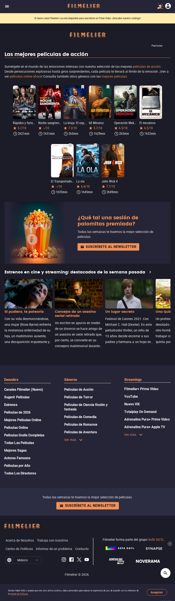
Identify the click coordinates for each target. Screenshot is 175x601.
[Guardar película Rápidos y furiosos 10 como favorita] (32, 86)
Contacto (82, 548)
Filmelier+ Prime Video (141, 389)
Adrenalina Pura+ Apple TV (144, 427)
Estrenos (10, 405)
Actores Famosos (17, 458)
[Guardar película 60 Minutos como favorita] (107, 86)
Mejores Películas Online (22, 420)
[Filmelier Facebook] (71, 560)
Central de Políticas (19, 594)
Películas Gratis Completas (24, 435)
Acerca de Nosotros (20, 540)
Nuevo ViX (132, 404)
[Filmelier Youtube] (87, 560)
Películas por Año (17, 466)
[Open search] (165, 573)
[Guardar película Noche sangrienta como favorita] (57, 86)
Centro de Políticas (19, 548)
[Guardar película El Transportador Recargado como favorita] (70, 145)
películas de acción (147, 66)
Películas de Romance (80, 425)
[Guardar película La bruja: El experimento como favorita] (82, 86)
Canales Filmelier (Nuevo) (23, 390)
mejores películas (114, 76)
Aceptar (157, 592)
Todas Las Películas (19, 443)
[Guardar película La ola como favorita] (95, 145)
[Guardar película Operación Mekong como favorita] (133, 86)
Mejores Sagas (15, 450)
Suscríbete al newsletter (108, 247)
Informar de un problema (54, 548)
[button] (37, 560)
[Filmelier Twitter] (79, 560)
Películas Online (16, 428)
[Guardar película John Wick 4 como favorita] (120, 145)
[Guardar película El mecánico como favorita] (158, 86)
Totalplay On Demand (140, 412)
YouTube (131, 397)
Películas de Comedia (80, 417)
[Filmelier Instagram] (64, 560)
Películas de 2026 (17, 412)
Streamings (132, 380)
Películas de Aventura (80, 432)
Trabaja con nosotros (52, 540)
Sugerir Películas (16, 397)
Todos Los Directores (20, 473)
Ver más (73, 440)
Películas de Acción (78, 390)
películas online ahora (26, 76)
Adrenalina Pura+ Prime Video (146, 419)
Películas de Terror (78, 397)
